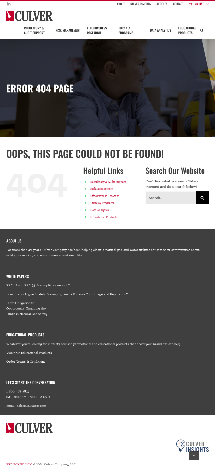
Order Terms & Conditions (25, 361)
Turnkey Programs (102, 203)
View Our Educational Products (29, 353)
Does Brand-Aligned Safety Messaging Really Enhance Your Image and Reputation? (67, 294)
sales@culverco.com (31, 406)
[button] (201, 30)
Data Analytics (99, 210)
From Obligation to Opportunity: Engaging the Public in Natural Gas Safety (26, 308)
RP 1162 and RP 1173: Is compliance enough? (38, 285)
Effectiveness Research (104, 196)
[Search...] (171, 197)
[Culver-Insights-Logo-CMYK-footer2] (192, 441)
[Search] (202, 197)
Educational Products (103, 217)
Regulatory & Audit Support (108, 182)
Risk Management (101, 189)
